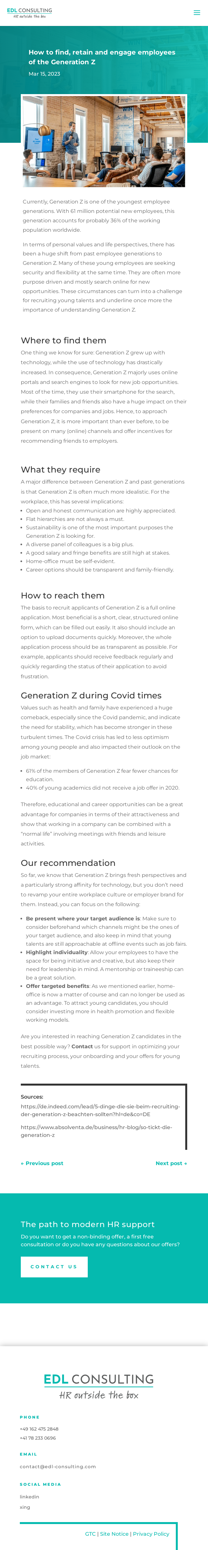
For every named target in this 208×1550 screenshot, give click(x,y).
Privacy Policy (151, 1534)
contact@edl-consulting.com (58, 1467)
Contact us (54, 1267)
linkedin (29, 1497)
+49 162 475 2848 (39, 1429)
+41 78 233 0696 (38, 1438)
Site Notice (114, 1534)
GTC (90, 1534)
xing (25, 1507)
